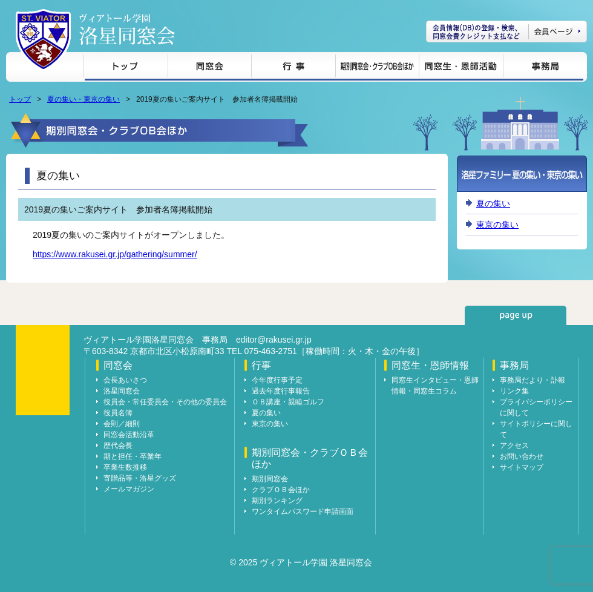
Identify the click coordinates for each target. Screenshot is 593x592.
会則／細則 (121, 423)
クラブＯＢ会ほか (281, 489)
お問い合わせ (521, 456)
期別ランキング (277, 500)
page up (515, 315)
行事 (293, 68)
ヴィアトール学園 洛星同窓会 (127, 29)
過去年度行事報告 (281, 391)
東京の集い (497, 224)
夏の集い (493, 203)
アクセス (514, 445)
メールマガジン (128, 489)
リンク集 (514, 391)
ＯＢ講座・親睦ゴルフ (288, 402)
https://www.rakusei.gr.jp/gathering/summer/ (115, 254)
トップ (126, 68)
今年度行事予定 (277, 380)
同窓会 (209, 68)
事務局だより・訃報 (532, 380)
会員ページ (506, 31)
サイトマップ (521, 467)
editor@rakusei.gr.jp (274, 339)
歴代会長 (118, 445)
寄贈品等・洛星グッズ (139, 478)
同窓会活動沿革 (128, 434)
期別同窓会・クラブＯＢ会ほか (377, 68)
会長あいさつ (125, 380)
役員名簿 (118, 413)
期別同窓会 (270, 479)
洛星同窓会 (121, 391)
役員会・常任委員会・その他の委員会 (165, 402)
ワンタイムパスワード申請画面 (302, 511)
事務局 (543, 68)
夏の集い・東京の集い (83, 99)
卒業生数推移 (125, 467)
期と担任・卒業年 (132, 456)
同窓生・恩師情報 (461, 68)
